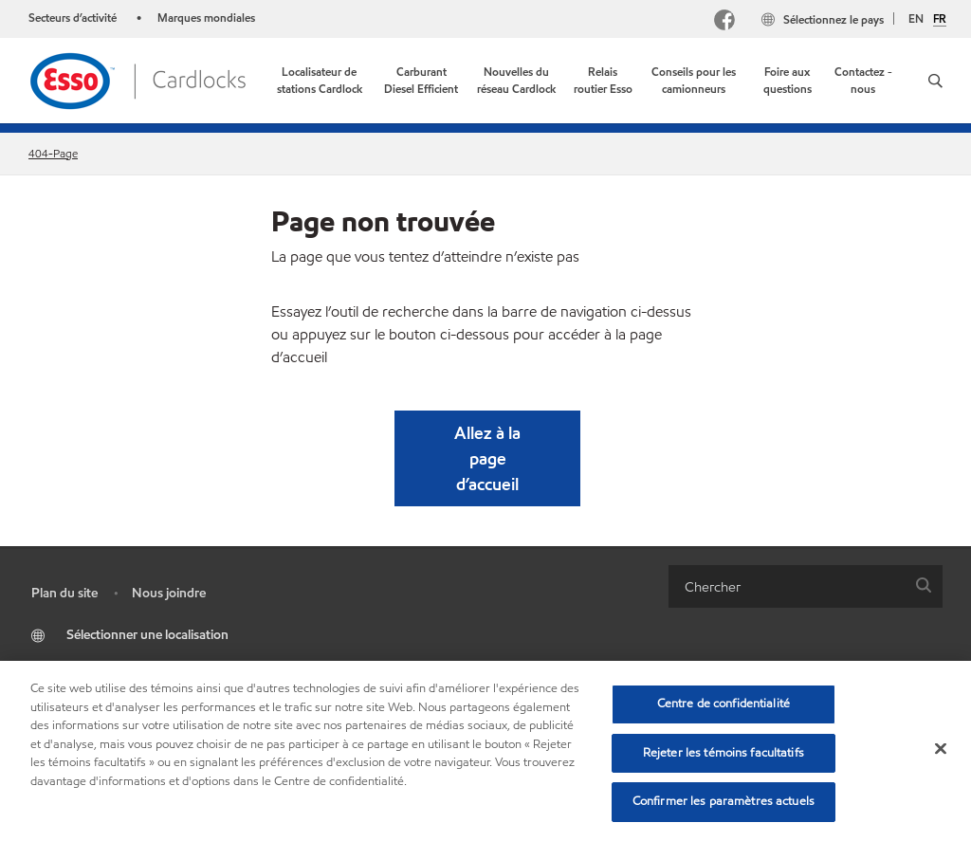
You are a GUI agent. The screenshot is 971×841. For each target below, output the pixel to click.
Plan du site (64, 593)
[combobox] (806, 586)
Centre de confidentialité (723, 703)
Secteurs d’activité (73, 17)
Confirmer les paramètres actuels (723, 801)
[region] (485, 751)
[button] (935, 80)
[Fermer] (941, 749)
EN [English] (916, 18)
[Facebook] (724, 22)
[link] (319, 80)
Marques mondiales (206, 17)
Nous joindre (169, 593)
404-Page (53, 153)
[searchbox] (787, 586)
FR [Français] (939, 19)
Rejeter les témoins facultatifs (723, 752)
